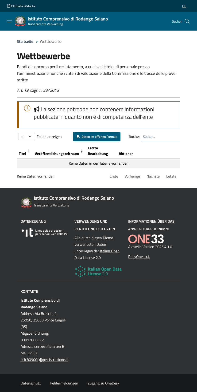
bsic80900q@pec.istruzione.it (44, 359)
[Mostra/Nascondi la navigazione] (9, 21)
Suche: (134, 136)
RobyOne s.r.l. (139, 256)
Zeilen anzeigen (49, 136)
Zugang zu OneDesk (104, 383)
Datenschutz (31, 383)
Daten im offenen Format (97, 136)
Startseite (25, 41)
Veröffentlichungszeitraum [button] (57, 153)
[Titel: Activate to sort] (25, 150)
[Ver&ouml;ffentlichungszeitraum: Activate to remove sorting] (59, 150)
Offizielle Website (21, 6)
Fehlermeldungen (64, 383)
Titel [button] (22, 153)
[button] (184, 6)
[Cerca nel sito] (187, 21)
